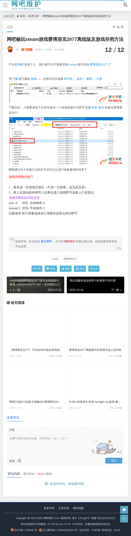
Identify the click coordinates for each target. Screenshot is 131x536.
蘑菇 (89, 79)
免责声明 (49, 508)
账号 (101, 107)
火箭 (99, 79)
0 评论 (47, 49)
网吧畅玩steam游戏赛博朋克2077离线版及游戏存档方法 (77, 16)
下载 (15, 79)
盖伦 (79, 79)
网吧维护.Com (52, 518)
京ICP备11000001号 (24, 530)
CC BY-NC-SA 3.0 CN (59, 524)
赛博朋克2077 (99, 64)
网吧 (21, 64)
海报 (80, 268)
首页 (22, 16)
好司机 (68, 79)
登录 (94, 107)
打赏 (36, 268)
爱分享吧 (46, 241)
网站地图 (78, 508)
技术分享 (33, 16)
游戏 (34, 79)
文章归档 (63, 508)
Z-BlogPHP (84, 518)
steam (72, 64)
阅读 (66, 268)
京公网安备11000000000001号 (58, 530)
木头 (23, 49)
